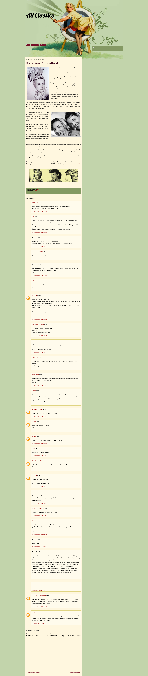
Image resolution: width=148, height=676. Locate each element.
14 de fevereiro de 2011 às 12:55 (39, 211)
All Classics (40, 15)
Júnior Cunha (35, 374)
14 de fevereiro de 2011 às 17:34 (39, 290)
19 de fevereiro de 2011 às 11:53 (39, 515)
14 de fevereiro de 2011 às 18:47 (39, 335)
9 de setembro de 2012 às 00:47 (39, 590)
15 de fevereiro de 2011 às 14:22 (39, 416)
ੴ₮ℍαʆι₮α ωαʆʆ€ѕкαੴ (38, 508)
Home (28, 44)
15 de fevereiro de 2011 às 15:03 (39, 443)
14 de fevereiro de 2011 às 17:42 (39, 319)
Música (35, 190)
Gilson (33, 448)
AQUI (78, 164)
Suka (33, 280)
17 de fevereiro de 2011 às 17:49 (39, 455)
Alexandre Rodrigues (37, 409)
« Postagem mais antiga (74, 672)
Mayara (34, 390)
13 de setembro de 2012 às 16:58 (39, 606)
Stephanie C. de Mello (38, 252)
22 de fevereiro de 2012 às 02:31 (39, 546)
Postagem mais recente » (33, 672)
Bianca (34, 341)
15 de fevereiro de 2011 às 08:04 (39, 352)
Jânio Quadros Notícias (38, 461)
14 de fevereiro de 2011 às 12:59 (39, 232)
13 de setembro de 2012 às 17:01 (39, 623)
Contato (43, 44)
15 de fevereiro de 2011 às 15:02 (39, 430)
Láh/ (33, 216)
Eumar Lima (35, 202)
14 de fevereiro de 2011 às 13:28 (39, 246)
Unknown (34, 295)
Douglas (34, 421)
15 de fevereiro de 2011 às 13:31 (39, 404)
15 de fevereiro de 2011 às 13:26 (39, 385)
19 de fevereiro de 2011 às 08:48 (39, 503)
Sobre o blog (35, 44)
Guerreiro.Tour (36, 583)
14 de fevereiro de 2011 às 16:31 (39, 275)
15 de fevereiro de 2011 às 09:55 (39, 368)
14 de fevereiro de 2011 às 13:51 (39, 259)
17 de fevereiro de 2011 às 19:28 (39, 486)
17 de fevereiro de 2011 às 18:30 (39, 470)
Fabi (33, 521)
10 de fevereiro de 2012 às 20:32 (39, 534)
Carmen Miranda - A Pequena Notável (42, 63)
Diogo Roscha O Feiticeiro (39, 595)
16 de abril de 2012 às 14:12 (38, 577)
